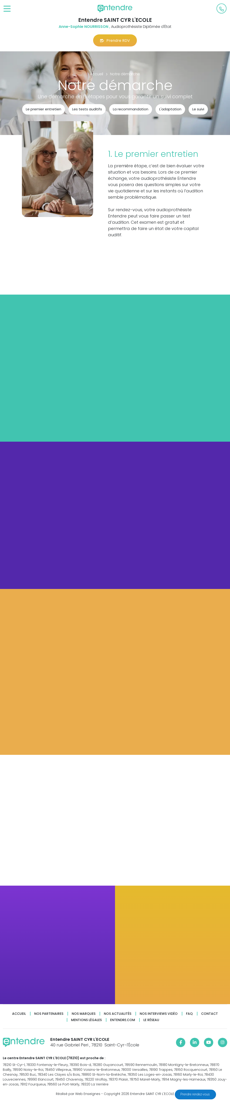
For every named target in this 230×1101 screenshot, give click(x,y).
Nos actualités (117, 1014)
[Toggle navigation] (7, 9)
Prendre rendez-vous (195, 1094)
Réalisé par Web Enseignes (78, 1093)
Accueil (19, 1014)
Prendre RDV (115, 40)
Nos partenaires (48, 1014)
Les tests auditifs (87, 109)
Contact (209, 1014)
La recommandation (130, 109)
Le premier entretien (43, 109)
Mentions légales (86, 1020)
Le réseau (151, 1020)
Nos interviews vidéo (159, 1014)
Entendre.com (122, 1020)
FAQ (189, 1014)
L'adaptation (170, 109)
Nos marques (83, 1014)
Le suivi (198, 109)
